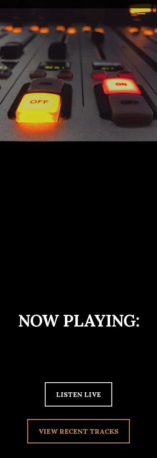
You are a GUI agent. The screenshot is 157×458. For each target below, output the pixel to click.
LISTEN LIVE (78, 394)
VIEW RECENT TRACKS (78, 431)
